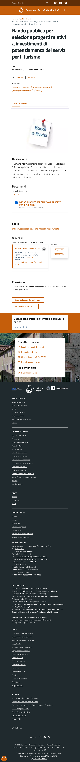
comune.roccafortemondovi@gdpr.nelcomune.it (34, 620)
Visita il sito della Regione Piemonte (25, 698)
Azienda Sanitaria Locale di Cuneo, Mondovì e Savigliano (32, 705)
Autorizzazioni (17, 449)
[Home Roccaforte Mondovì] (38, 10)
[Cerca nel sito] (65, 10)
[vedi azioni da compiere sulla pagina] (30, 77)
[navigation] (4, 10)
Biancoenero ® (25, 756)
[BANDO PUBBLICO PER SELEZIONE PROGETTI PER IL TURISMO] (16, 202)
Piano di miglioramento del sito (23, 640)
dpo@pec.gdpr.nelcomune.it (25, 622)
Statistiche (16, 682)
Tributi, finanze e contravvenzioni (24, 477)
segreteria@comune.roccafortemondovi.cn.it (28, 263)
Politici (14, 422)
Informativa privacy (19, 664)
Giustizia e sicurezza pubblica (22, 463)
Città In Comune (37, 750)
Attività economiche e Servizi (22, 533)
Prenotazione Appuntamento (22, 647)
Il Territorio (16, 523)
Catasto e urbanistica (19, 452)
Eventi (14, 516)
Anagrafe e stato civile (20, 442)
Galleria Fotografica (19, 526)
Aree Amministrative (19, 405)
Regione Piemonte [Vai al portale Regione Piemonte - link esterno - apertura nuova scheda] (18, 3)
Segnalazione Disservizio (21, 650)
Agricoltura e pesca (19, 435)
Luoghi (14, 519)
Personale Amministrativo (21, 419)
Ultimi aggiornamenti (19, 678)
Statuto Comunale (18, 661)
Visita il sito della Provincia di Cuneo (25, 701)
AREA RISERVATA (39, 758)
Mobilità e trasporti (19, 470)
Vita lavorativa (17, 484)
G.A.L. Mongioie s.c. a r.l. (20, 708)
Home (14, 19)
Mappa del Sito (17, 685)
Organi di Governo (18, 402)
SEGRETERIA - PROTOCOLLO (28, 248)
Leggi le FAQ (16, 643)
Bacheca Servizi (17, 657)
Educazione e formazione (21, 459)
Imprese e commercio (19, 466)
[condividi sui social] (17, 77)
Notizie (14, 496)
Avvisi (28, 19)
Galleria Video (17, 530)
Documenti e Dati (18, 412)
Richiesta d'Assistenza (20, 654)
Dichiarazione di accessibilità (22, 637)
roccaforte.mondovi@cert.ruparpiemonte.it (32, 556)
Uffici (14, 409)
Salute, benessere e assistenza (23, 473)
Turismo (14, 480)
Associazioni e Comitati (20, 537)
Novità (21, 19)
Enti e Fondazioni (18, 415)
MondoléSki (16, 719)
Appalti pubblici (17, 446)
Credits (14, 675)
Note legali (16, 668)
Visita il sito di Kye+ (19, 715)
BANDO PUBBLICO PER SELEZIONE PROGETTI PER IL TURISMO (40, 203)
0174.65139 (28, 257)
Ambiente (15, 439)
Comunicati (16, 500)
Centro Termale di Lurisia (21, 712)
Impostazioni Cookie (19, 671)
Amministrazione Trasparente (22, 633)
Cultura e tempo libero (20, 456)
